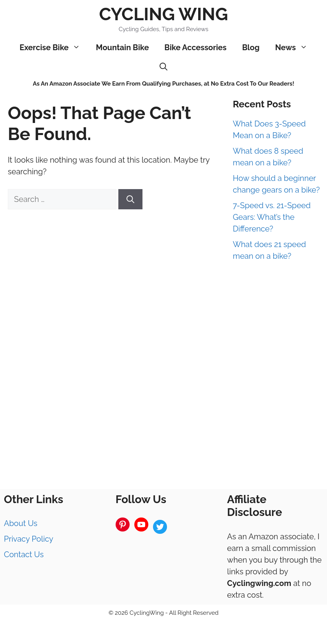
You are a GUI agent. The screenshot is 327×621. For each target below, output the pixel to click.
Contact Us (24, 554)
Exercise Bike (53, 47)
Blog (251, 47)
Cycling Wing (163, 14)
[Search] (130, 199)
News (295, 47)
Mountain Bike (122, 47)
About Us (20, 523)
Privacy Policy (28, 539)
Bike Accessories (195, 47)
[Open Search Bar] (163, 67)
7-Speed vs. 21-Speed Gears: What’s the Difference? (272, 217)
